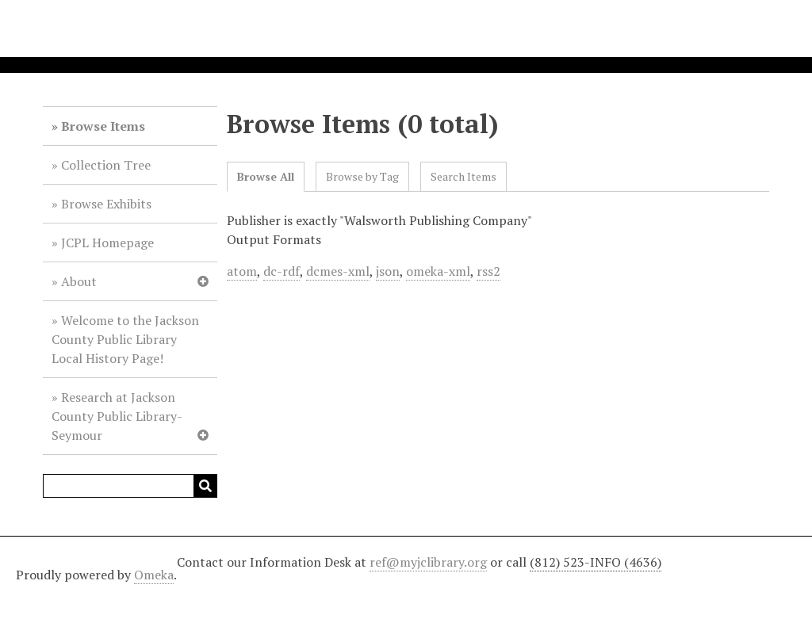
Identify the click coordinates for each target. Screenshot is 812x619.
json (388, 271)
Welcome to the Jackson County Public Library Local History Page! (125, 339)
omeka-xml (438, 271)
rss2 (488, 271)
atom (242, 271)
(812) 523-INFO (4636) (595, 562)
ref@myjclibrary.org (428, 562)
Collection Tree (106, 165)
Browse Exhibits (106, 203)
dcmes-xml (338, 271)
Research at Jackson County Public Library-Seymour (117, 416)
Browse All (265, 176)
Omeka (154, 574)
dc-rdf (281, 271)
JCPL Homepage (107, 242)
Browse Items (103, 126)
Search (205, 486)
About (79, 281)
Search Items (463, 176)
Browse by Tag (362, 176)
